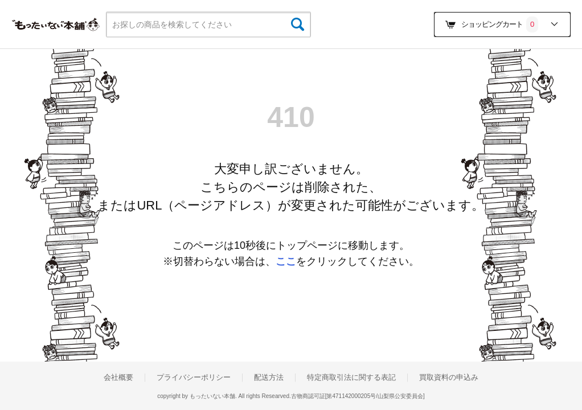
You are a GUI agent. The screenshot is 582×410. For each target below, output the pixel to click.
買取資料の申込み (448, 378)
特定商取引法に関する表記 (351, 378)
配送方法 (269, 378)
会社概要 (118, 378)
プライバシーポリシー (194, 378)
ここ (286, 261)
